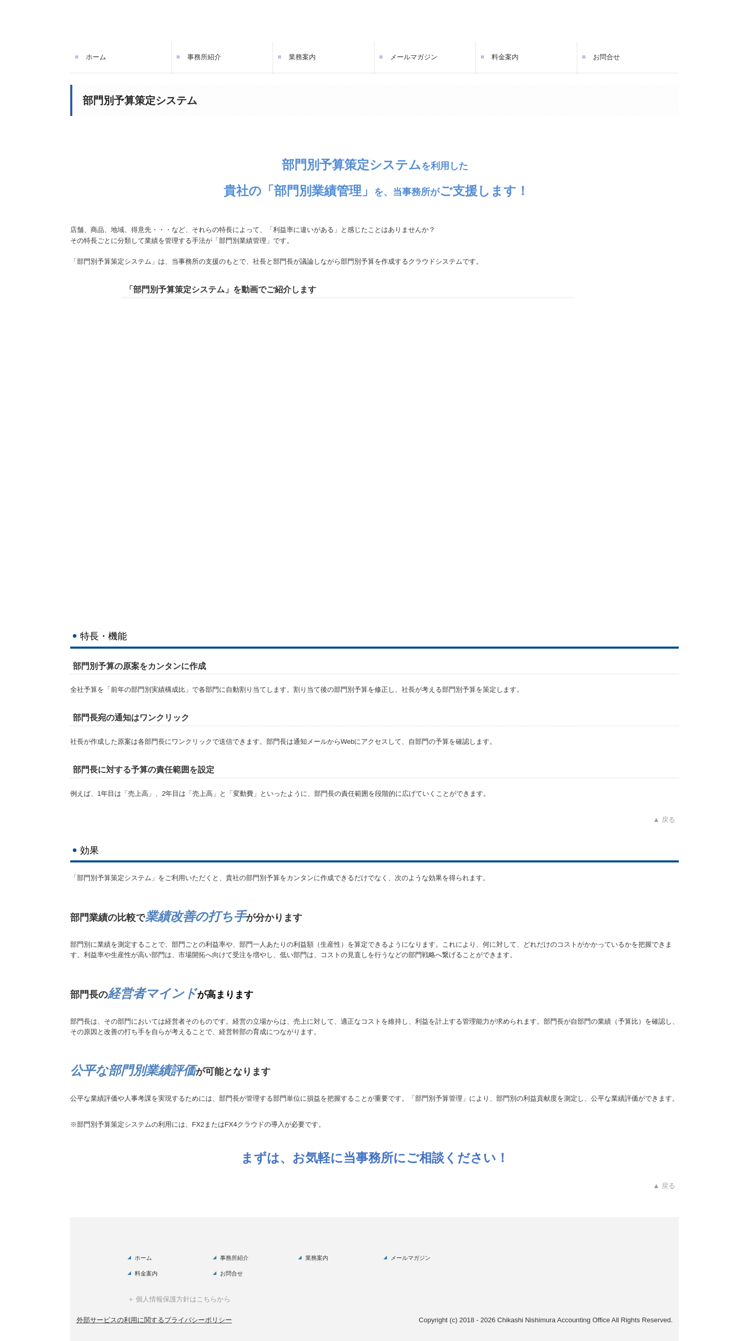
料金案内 (505, 57)
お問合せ (606, 57)
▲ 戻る (666, 819)
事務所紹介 (204, 57)
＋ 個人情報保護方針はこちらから (179, 1299)
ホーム (96, 57)
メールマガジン (413, 57)
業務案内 (302, 57)
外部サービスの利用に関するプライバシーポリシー (154, 1320)
